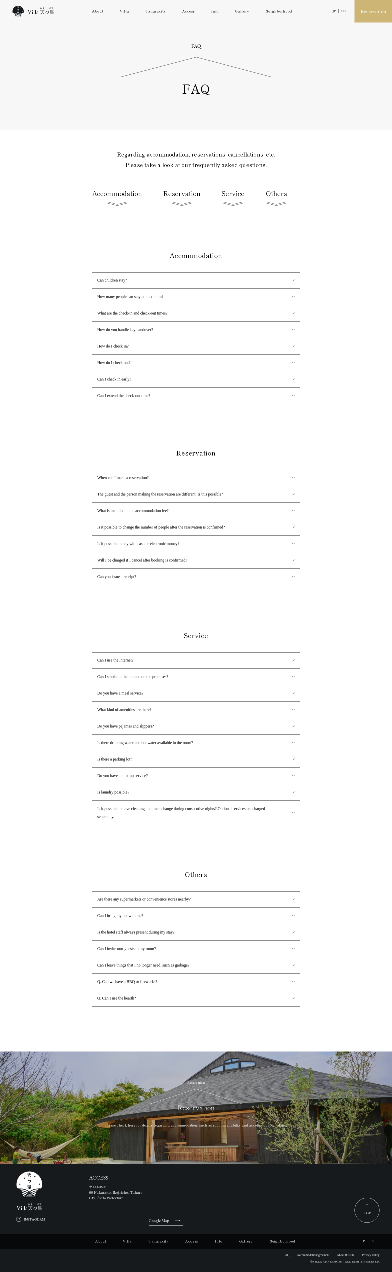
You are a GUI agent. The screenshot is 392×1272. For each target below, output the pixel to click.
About (98, 11)
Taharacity (156, 11)
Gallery (242, 11)
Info (215, 11)
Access (188, 11)
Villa (124, 11)
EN (343, 10)
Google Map (159, 1220)
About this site (345, 1255)
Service (233, 198)
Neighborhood (279, 11)
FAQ (287, 1255)
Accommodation (117, 198)
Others (276, 198)
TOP (367, 1213)
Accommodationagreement (313, 1255)
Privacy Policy (371, 1255)
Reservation (373, 11)
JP (334, 10)
